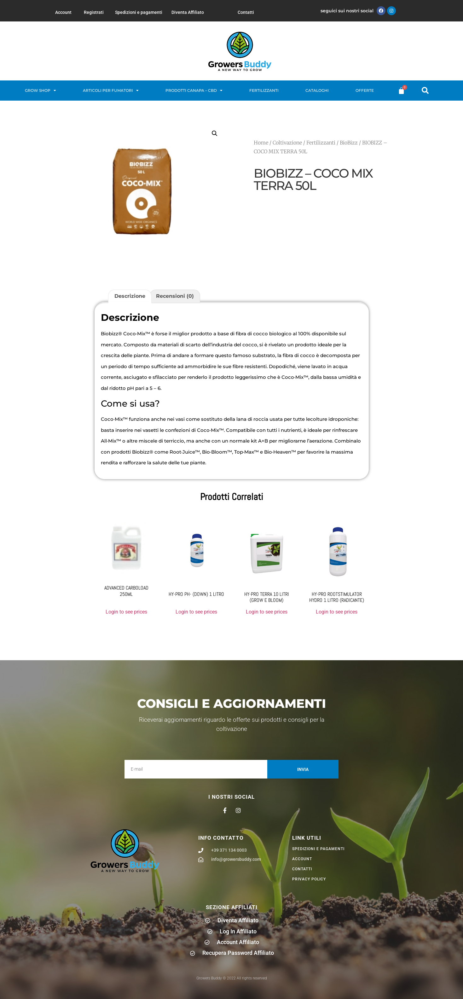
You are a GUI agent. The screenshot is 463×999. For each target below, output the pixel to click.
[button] (425, 91)
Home (261, 142)
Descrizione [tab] (129, 296)
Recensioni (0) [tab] (175, 296)
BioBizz (349, 142)
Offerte (365, 90)
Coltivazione (287, 142)
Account (63, 12)
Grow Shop (40, 90)
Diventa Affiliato (187, 12)
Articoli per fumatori (111, 90)
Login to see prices (126, 612)
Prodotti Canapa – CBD (194, 90)
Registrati (94, 12)
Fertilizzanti (264, 90)
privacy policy (309, 879)
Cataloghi (317, 90)
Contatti (246, 12)
